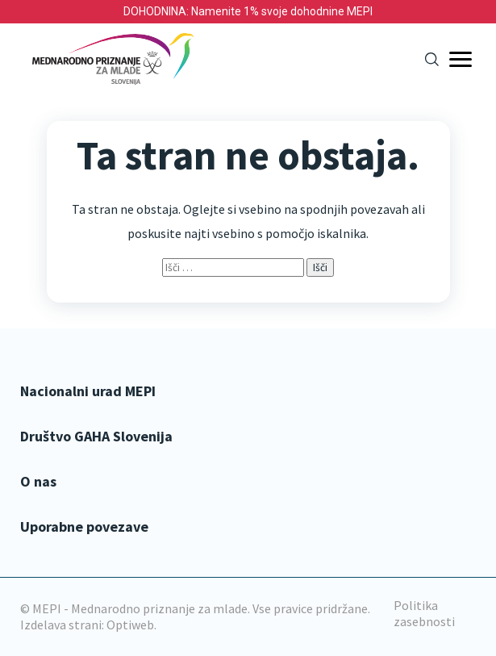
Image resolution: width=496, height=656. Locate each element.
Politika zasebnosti (424, 613)
